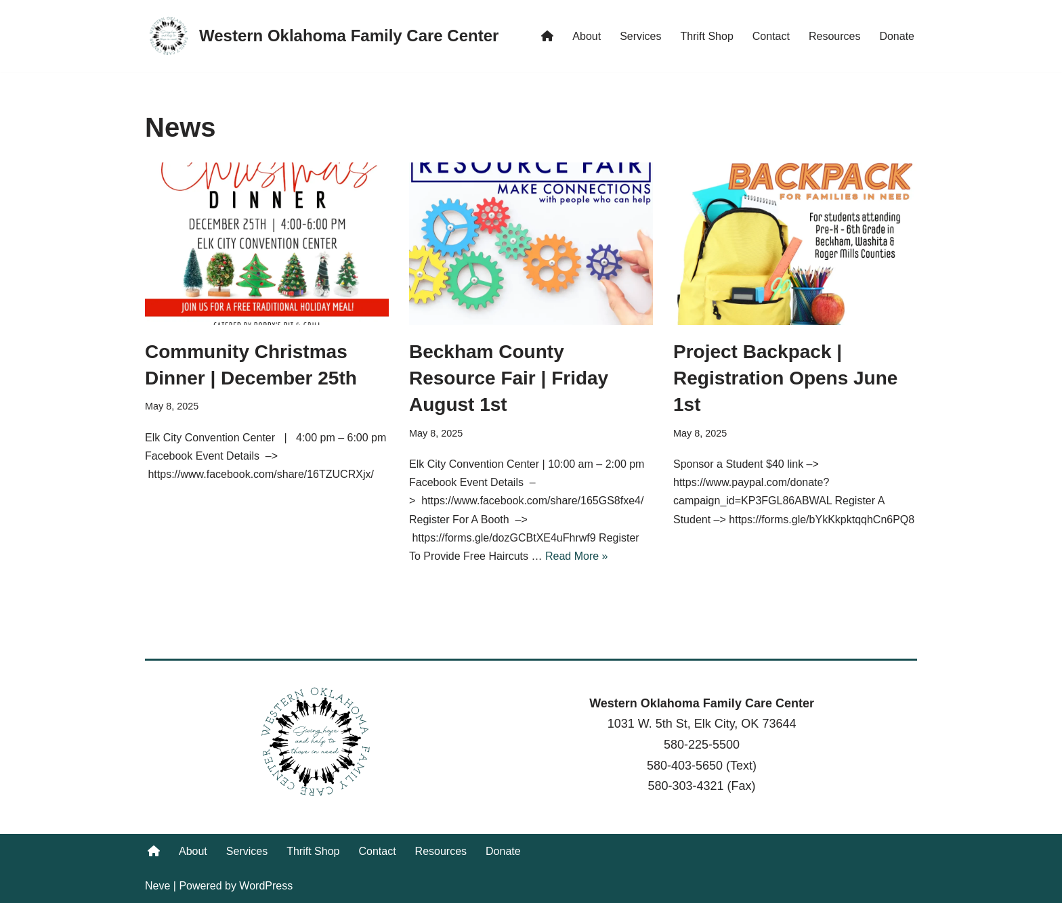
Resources (834, 36)
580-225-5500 (702, 744)
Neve (157, 885)
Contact (771, 36)
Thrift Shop (707, 36)
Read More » (576, 556)
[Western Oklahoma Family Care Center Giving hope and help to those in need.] (321, 36)
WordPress (266, 885)
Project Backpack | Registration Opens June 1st (785, 378)
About (586, 36)
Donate (896, 36)
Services (640, 36)
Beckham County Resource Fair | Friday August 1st (508, 378)
